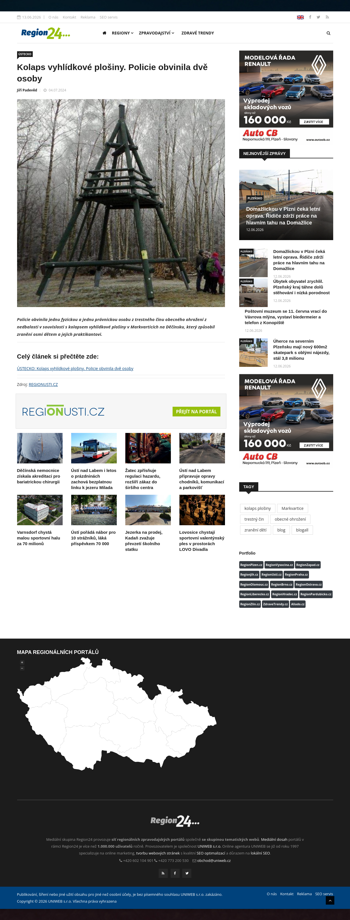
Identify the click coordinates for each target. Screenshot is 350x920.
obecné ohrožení (290, 519)
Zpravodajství (156, 33)
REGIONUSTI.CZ (43, 384)
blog (281, 530)
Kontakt (69, 17)
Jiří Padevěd (27, 90)
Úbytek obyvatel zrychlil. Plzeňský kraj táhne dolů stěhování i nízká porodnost (301, 287)
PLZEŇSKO (255, 198)
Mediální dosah (274, 839)
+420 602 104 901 (138, 860)
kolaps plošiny (258, 508)
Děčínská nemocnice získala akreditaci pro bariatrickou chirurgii (38, 476)
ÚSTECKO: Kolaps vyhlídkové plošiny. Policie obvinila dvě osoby (75, 368)
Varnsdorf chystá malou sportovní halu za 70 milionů (38, 538)
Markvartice (293, 508)
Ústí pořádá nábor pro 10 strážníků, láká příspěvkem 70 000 (93, 538)
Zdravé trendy (198, 33)
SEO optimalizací (211, 853)
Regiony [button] (123, 33)
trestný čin (254, 519)
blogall (302, 530)
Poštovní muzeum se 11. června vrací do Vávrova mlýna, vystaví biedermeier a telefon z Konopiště (286, 317)
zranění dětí (256, 530)
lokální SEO (260, 853)
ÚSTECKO (25, 54)
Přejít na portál (196, 412)
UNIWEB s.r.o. (209, 846)
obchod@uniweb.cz (214, 860)
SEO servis (109, 17)
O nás (53, 17)
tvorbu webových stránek (158, 853)
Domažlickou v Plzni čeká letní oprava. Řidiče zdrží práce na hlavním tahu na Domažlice (283, 216)
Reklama (88, 17)
